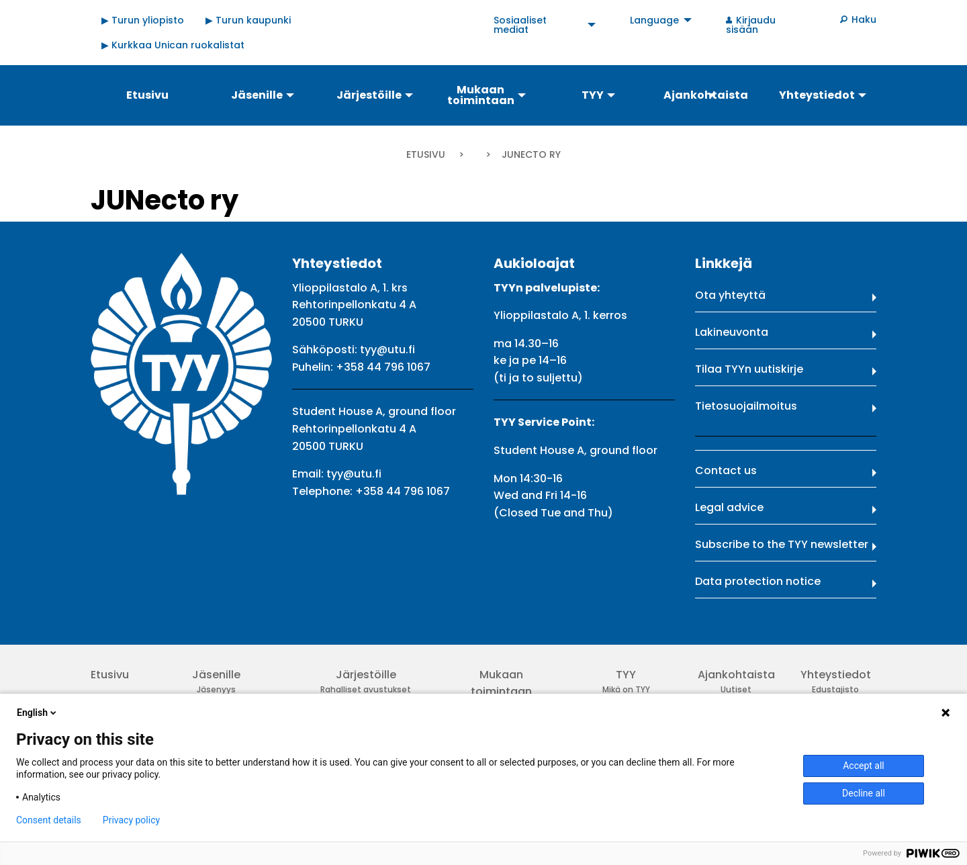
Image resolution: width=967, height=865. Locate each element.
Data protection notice (758, 581)
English (37, 712)
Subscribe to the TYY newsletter (781, 544)
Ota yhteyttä (730, 295)
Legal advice (729, 507)
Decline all (863, 793)
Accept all (863, 765)
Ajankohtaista (736, 674)
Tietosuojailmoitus (746, 406)
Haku (863, 19)
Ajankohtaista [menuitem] (705, 95)
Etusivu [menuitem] (147, 95)
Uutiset (736, 689)
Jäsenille (216, 674)
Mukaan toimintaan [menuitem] (480, 95)
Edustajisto (835, 689)
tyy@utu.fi (387, 349)
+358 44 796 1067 (383, 367)
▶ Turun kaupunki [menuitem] (248, 20)
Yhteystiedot (835, 674)
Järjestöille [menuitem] (369, 95)
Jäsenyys (216, 689)
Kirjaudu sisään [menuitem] (751, 24)
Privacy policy (131, 820)
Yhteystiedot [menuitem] (817, 95)
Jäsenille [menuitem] (257, 95)
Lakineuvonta (731, 332)
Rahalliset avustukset (365, 689)
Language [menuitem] (654, 20)
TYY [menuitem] (593, 95)
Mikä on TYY (626, 689)
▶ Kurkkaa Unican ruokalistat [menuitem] (172, 45)
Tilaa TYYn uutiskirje (749, 369)
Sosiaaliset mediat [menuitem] (520, 24)
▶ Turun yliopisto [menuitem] (142, 20)
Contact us (726, 470)
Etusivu (425, 154)
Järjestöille (366, 674)
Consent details (48, 820)
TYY (626, 674)
